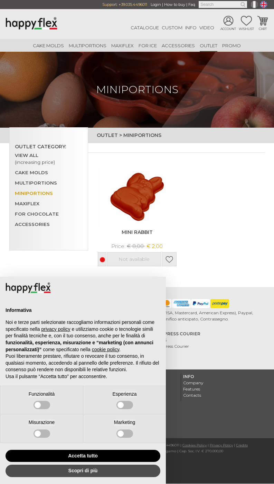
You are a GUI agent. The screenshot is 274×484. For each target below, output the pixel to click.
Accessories (178, 45)
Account (228, 29)
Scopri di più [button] (83, 470)
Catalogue (145, 27)
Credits (242, 445)
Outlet (208, 45)
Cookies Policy (194, 445)
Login (156, 4)
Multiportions (87, 45)
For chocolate (37, 214)
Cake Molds (48, 45)
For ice (148, 45)
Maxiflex (122, 45)
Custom (172, 27)
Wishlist (246, 29)
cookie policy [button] (105, 349)
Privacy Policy (221, 445)
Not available (134, 259)
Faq (191, 4)
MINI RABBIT (137, 232)
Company (193, 383)
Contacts (192, 395)
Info (191, 27)
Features (191, 389)
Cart (263, 29)
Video (206, 27)
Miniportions (34, 193)
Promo (231, 45)
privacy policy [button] (55, 329)
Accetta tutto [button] (83, 455)
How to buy (174, 4)
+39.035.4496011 (133, 4)
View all (35, 159)
